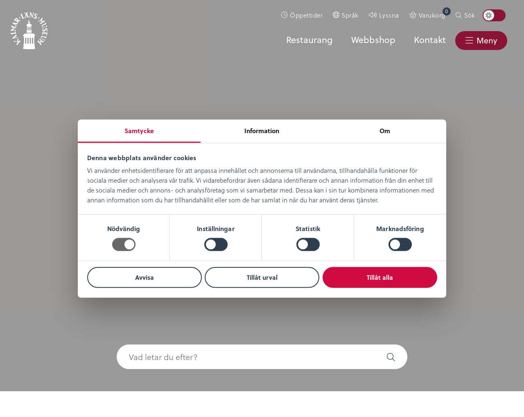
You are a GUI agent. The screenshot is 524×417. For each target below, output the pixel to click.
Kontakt (429, 40)
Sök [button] (469, 15)
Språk (350, 15)
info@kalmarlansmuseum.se (266, 371)
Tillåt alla (380, 277)
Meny (486, 40)
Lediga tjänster (43, 218)
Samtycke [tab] (139, 130)
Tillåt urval (262, 277)
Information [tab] (261, 130)
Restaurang (309, 40)
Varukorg (435, 13)
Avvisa (144, 277)
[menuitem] (302, 15)
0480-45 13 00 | (200, 371)
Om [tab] (384, 130)
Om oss (31, 194)
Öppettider (306, 15)
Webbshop (373, 40)
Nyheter (31, 206)
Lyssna (389, 15)
